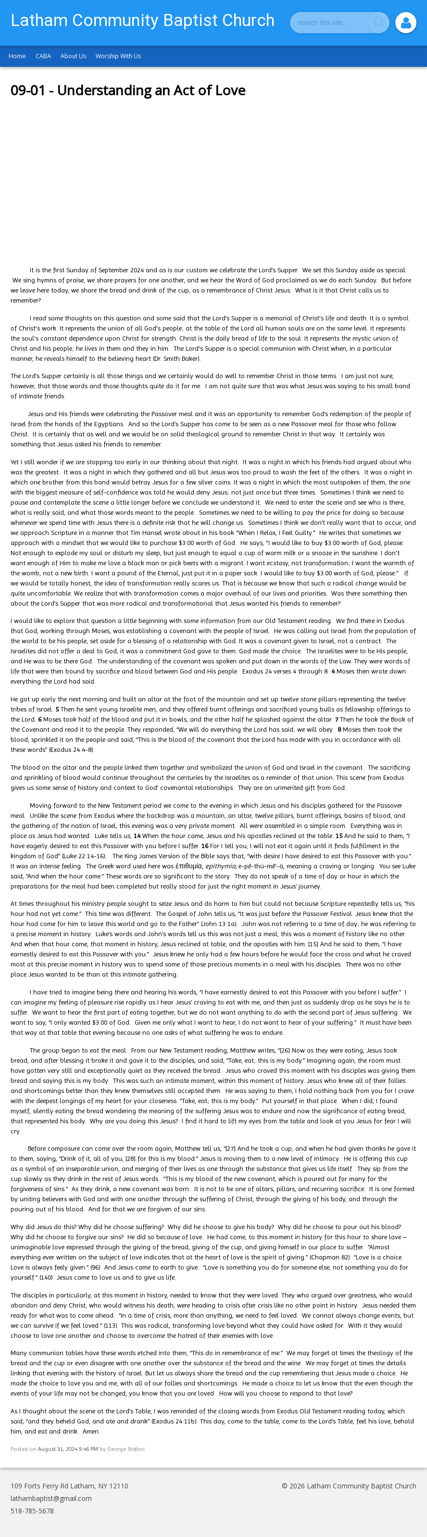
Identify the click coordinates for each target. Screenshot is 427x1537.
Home (17, 56)
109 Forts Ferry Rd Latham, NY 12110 (69, 1485)
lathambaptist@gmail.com (51, 1498)
